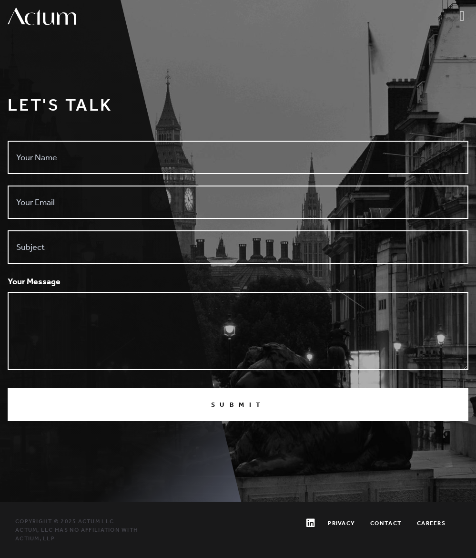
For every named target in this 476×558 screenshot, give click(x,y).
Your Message (34, 281)
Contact (386, 523)
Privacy (341, 523)
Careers (431, 523)
